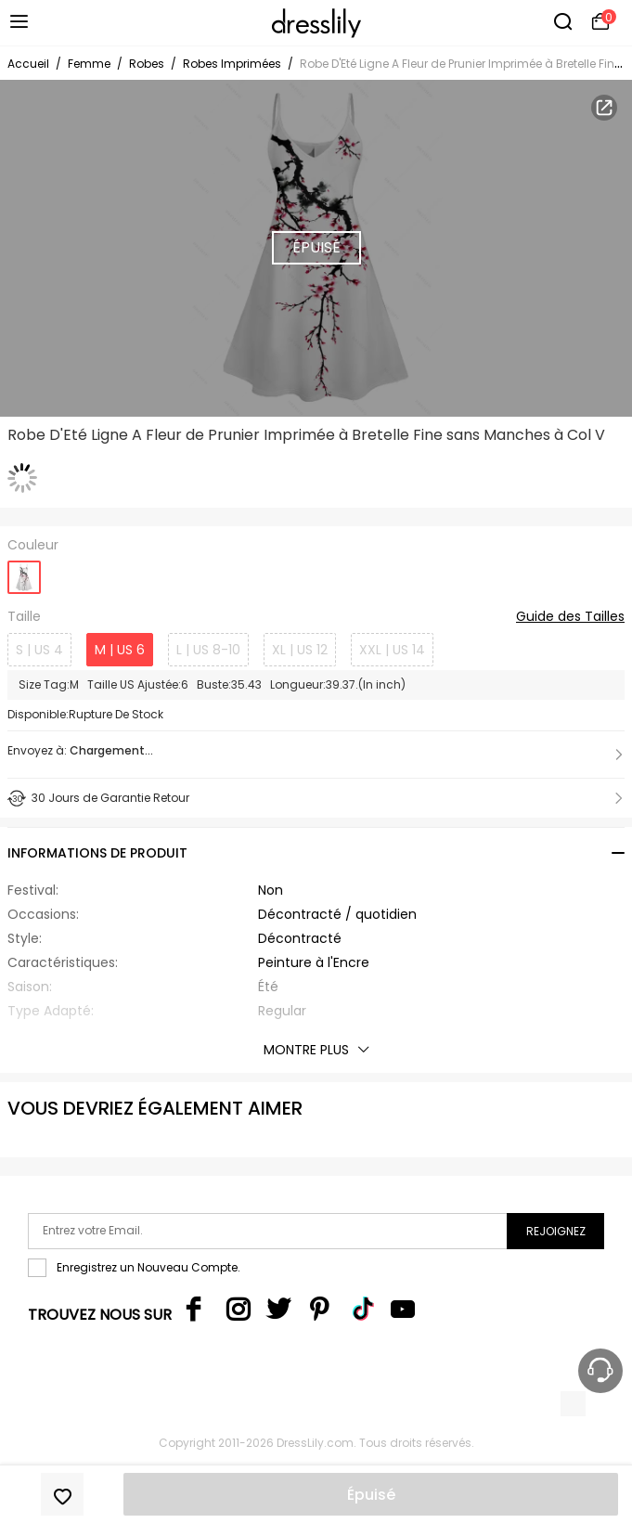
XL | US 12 (300, 649)
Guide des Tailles (570, 617)
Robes (146, 63)
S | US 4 (39, 649)
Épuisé (371, 1494)
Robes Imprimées (232, 63)
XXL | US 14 (392, 649)
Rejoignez (556, 1231)
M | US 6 (120, 649)
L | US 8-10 (208, 649)
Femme (89, 63)
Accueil (28, 63)
